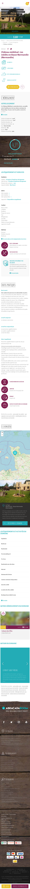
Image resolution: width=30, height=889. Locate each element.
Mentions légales (8, 870)
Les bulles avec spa (5, 790)
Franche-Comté (5, 783)
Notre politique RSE (6, 823)
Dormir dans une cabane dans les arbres (11, 757)
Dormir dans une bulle (6, 760)
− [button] (2, 435)
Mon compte (24, 871)
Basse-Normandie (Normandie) (15, 40)
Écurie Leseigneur (13, 42)
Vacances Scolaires (6, 829)
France (3, 40)
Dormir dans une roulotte (7, 764)
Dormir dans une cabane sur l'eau (9, 759)
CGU (15, 870)
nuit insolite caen (17, 686)
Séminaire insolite (5, 831)
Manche (5, 42)
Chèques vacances (5, 821)
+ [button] (2, 432)
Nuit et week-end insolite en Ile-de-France (11, 744)
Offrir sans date (14, 87)
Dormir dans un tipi (6, 770)
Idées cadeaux (5, 796)
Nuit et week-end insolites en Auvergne (10, 738)
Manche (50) (9, 506)
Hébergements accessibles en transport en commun (14, 797)
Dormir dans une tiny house (8, 762)
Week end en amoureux (7, 792)
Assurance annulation (6, 834)
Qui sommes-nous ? (11, 869)
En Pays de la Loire (5, 742)
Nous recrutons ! (5, 836)
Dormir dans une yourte (7, 766)
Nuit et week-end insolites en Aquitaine (10, 735)
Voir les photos (15, 31)
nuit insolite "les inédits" (18, 414)
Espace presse (20, 869)
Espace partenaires (6, 832)
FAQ (10, 873)
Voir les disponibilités (20, 886)
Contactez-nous (17, 873)
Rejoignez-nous (15, 871)
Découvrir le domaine (15, 523)
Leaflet (15, 479)
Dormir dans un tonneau (7, 768)
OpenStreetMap (22, 479)
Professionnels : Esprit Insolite (8, 814)
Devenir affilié (6, 871)
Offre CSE (3, 820)
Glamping (3, 785)
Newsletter (4, 816)
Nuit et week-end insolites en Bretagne (10, 736)
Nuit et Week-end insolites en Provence (11, 740)
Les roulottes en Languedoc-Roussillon (10, 788)
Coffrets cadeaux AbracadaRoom (9, 801)
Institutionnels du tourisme (7, 825)
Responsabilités (22, 870)
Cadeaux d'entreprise (6, 818)
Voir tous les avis (8, 163)
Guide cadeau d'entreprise (7, 799)
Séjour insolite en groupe (7, 827)
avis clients (15, 883)
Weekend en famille (6, 794)
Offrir (7, 886)
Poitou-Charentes (5, 786)
